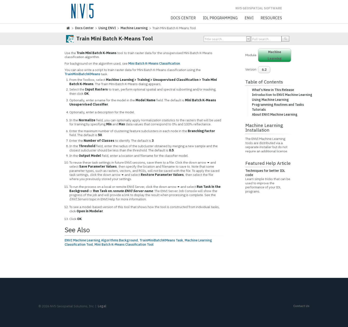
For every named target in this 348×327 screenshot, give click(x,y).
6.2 (264, 69)
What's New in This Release (273, 90)
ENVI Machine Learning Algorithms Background (101, 240)
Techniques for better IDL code (265, 173)
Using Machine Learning (270, 100)
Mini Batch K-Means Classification (154, 63)
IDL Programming (220, 18)
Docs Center (183, 18)
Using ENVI (107, 28)
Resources (271, 18)
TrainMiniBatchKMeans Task (161, 240)
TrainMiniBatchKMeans (82, 74)
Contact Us (301, 306)
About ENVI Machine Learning (274, 114)
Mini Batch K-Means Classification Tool (123, 244)
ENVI (249, 18)
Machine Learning (134, 28)
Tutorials (259, 109)
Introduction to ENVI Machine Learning (282, 95)
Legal (102, 306)
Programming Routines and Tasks (278, 104)
